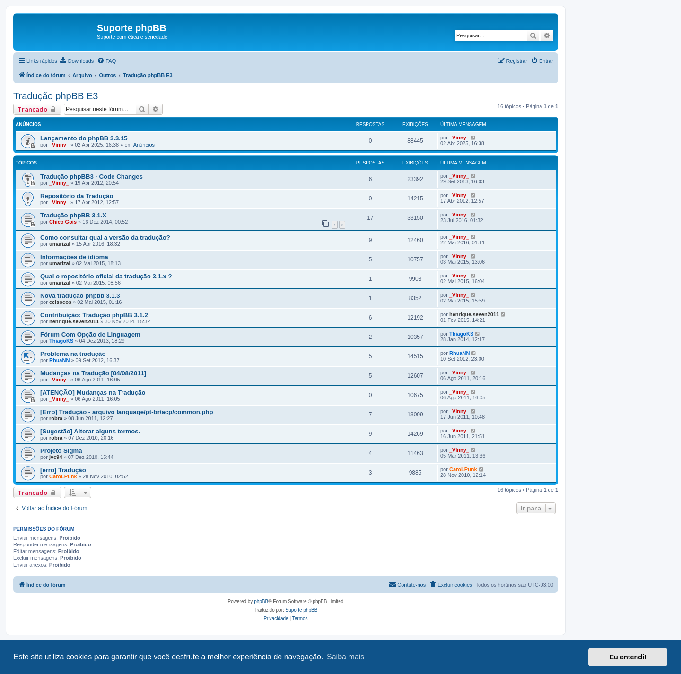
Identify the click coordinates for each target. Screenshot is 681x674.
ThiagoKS (61, 341)
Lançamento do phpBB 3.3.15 (84, 138)
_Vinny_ (59, 144)
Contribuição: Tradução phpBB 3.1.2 (94, 315)
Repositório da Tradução (77, 195)
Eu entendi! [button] (628, 657)
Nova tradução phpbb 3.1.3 (80, 295)
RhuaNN (59, 360)
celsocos (60, 302)
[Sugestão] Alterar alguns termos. (90, 431)
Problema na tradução (73, 353)
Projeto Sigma (61, 450)
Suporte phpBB (302, 610)
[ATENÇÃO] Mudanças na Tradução (93, 392)
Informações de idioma (74, 256)
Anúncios (144, 144)
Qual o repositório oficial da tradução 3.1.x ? (106, 276)
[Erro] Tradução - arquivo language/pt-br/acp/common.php (126, 411)
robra (55, 418)
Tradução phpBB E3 (55, 96)
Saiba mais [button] (345, 657)
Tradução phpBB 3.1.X (73, 215)
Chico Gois (63, 222)
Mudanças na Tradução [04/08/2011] (93, 373)
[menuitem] (77, 61)
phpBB (261, 601)
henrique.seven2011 (74, 321)
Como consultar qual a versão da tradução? (105, 237)
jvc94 (55, 457)
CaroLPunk (63, 476)
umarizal (59, 244)
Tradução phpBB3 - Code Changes (91, 176)
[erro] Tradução (63, 470)
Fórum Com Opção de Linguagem (90, 334)
